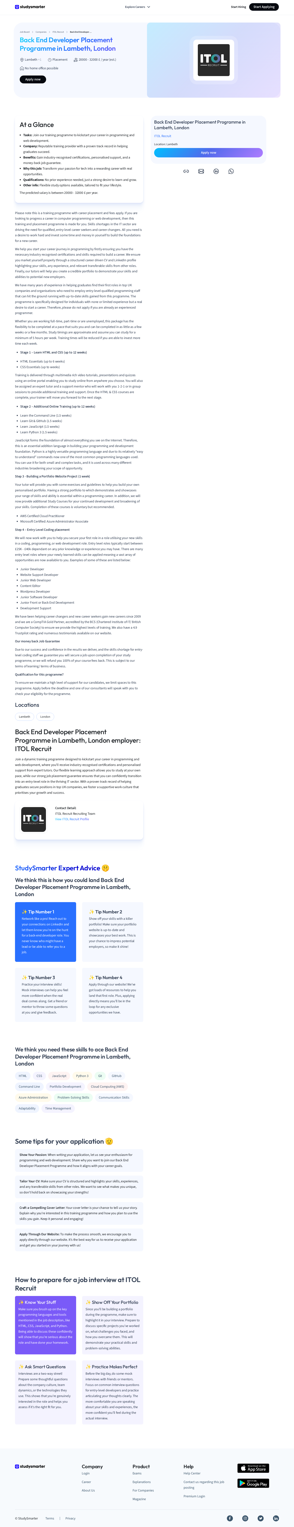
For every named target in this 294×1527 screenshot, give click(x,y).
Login (86, 1473)
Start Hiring (238, 7)
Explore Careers (138, 7)
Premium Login (194, 1496)
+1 (39, 59)
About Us (88, 1490)
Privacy (70, 1518)
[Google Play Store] (253, 1483)
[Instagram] (245, 1518)
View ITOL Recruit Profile (72, 819)
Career (86, 1482)
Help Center (192, 1473)
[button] (186, 171)
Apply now (32, 79)
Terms (49, 1518)
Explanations (142, 1482)
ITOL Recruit (162, 136)
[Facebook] (230, 1518)
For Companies (143, 1490)
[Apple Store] (253, 1468)
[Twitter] (261, 1518)
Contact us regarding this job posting (204, 1485)
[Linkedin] (276, 1518)
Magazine (139, 1499)
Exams (137, 1473)
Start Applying (264, 7)
